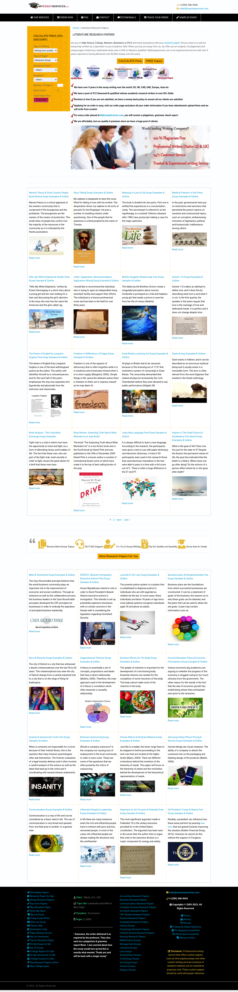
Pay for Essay (35, 947)
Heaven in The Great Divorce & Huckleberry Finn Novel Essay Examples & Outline (187, 436)
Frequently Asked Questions (185, 926)
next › (119, 520)
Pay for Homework (38, 936)
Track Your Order (156, 17)
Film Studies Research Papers (135, 914)
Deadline (39, 75)
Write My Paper (36, 911)
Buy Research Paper (39, 907)
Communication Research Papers (137, 903)
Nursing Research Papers (133, 936)
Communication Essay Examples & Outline (50, 809)
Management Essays (130, 944)
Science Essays (128, 966)
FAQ (84, 17)
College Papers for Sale (40, 951)
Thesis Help (34, 925)
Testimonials (127, 17)
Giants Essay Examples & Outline (188, 353)
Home (76, 28)
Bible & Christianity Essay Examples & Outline (52, 575)
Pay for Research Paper (40, 940)
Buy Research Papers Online (43, 962)
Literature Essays (128, 947)
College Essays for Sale (40, 958)
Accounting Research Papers (134, 896)
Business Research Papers (133, 900)
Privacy (185, 919)
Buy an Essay (35, 914)
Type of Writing (41, 46)
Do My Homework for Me (41, 955)
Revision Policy (185, 937)
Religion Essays (128, 970)
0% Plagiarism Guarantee (186, 930)
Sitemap (186, 923)
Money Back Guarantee (185, 934)
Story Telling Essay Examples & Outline (93, 192)
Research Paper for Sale (40, 896)
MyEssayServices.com (111, 115)
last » (127, 520)
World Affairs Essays (130, 955)
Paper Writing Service (39, 933)
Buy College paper (38, 966)
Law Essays (126, 951)
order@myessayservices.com (193, 8)
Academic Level (42, 65)
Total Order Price (42, 95)
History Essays (127, 925)
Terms (185, 915)
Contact (103, 17)
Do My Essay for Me (39, 944)
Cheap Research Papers (40, 900)
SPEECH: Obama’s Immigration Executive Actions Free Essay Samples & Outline (96, 579)
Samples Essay (186, 17)
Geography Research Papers (134, 922)
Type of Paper (41, 56)
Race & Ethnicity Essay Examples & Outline (50, 658)
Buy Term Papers (37, 903)
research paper (171, 43)
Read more (34, 258)
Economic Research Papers (134, 911)
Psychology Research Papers (134, 929)
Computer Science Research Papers (138, 907)
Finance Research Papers (133, 918)
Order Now (65, 17)
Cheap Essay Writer (38, 918)
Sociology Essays (129, 962)
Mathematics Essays (130, 940)
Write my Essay (36, 922)
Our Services (39, 17)
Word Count (40, 90)
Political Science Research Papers (137, 933)
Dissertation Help (37, 929)
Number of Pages (43, 85)
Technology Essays (129, 958)
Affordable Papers (38, 892)
